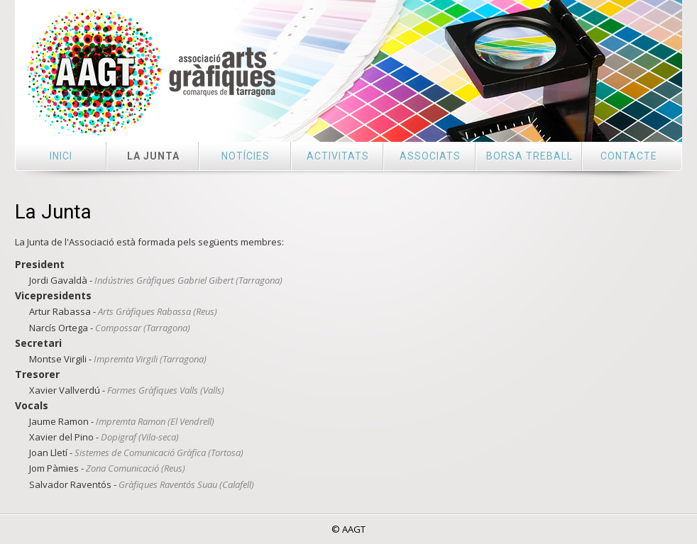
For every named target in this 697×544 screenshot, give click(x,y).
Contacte (628, 156)
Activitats (338, 156)
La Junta (153, 156)
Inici (61, 156)
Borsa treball (529, 156)
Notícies (245, 156)
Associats (430, 156)
